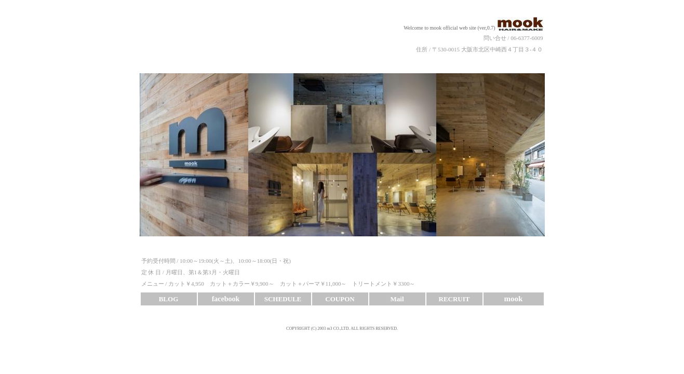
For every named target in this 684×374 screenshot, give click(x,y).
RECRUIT (454, 299)
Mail (397, 299)
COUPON (339, 299)
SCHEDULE (283, 299)
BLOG (169, 299)
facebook (226, 299)
